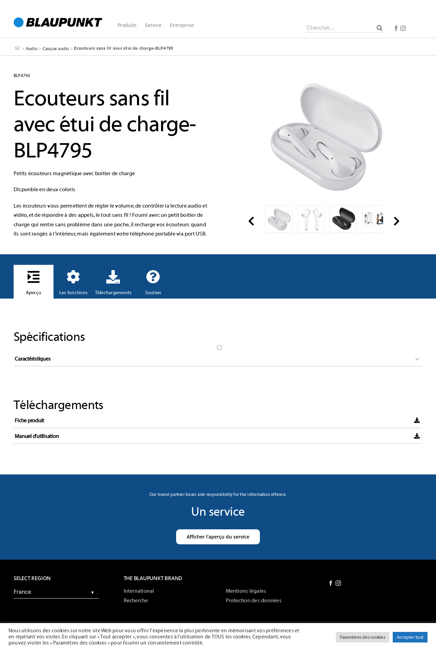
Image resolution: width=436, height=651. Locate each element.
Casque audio (56, 48)
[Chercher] (379, 27)
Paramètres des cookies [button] (362, 637)
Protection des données (254, 600)
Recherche (136, 600)
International (139, 591)
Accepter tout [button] (410, 637)
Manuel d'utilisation (37, 436)
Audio (31, 48)
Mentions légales (246, 591)
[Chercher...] (345, 27)
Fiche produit (29, 421)
